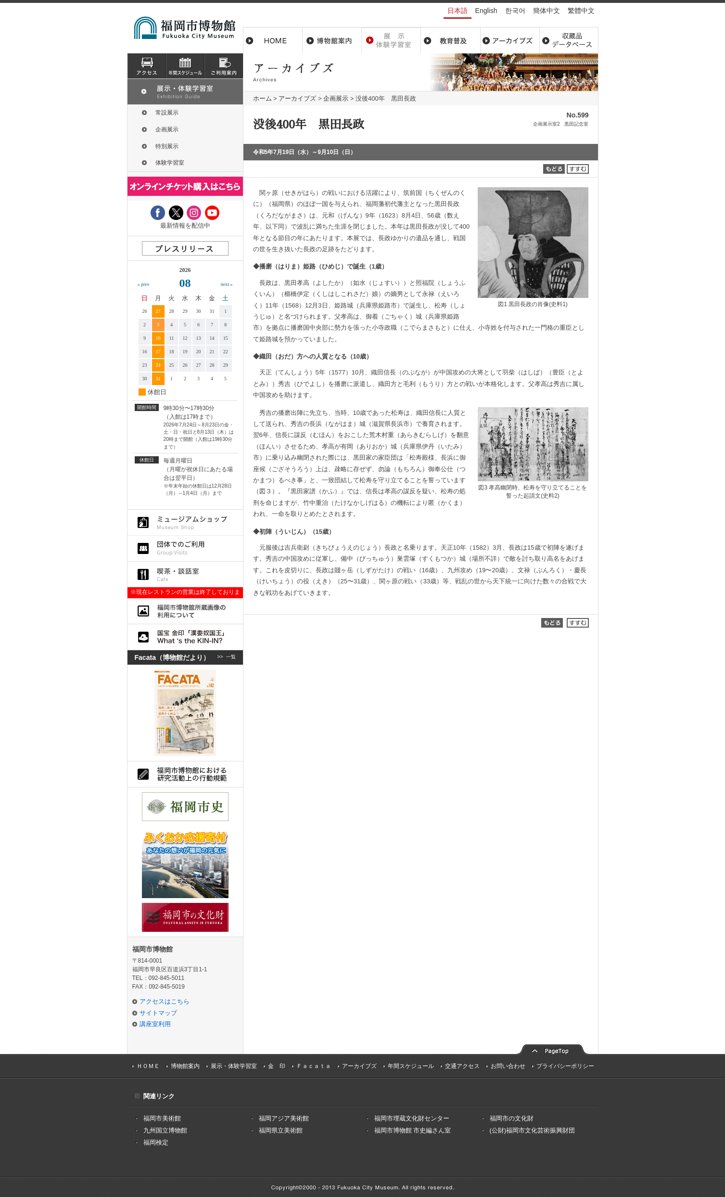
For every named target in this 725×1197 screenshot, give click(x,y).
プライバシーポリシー (565, 1066)
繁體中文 (581, 10)
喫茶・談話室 (185, 574)
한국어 (515, 10)
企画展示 (335, 98)
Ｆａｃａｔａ (313, 1066)
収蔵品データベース (568, 40)
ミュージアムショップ (185, 522)
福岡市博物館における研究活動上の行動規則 (185, 774)
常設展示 (166, 112)
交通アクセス (462, 1066)
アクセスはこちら (165, 1001)
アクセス (146, 65)
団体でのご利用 (185, 548)
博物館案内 (332, 40)
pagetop (553, 1048)
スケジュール (185, 65)
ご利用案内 (223, 65)
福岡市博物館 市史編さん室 (412, 1130)
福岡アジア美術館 (284, 1118)
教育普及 (450, 40)
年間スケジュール (411, 1066)
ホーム (273, 40)
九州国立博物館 (165, 1130)
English (486, 10)
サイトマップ (158, 1013)
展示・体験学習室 (391, 40)
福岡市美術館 (162, 1118)
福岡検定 (155, 1142)
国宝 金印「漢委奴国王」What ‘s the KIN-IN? (185, 637)
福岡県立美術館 (281, 1130)
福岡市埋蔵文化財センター (411, 1118)
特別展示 (166, 146)
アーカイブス (509, 40)
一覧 (231, 657)
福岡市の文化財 (512, 1118)
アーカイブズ (297, 98)
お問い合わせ (508, 1066)
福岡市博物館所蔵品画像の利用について (185, 611)
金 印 (276, 1066)
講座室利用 (155, 1024)
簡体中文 (546, 10)
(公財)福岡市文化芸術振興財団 (532, 1130)
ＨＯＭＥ (148, 1066)
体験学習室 (169, 162)
